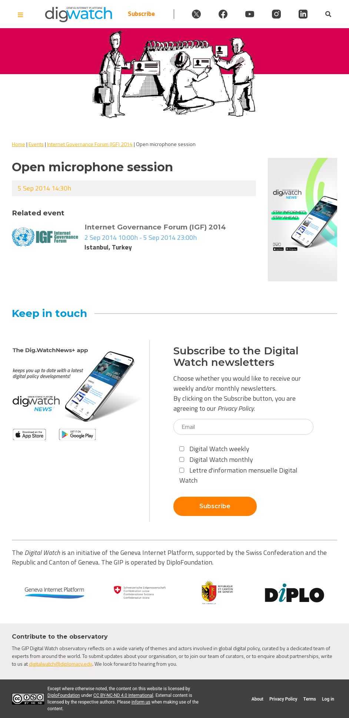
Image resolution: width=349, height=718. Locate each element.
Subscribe (141, 14)
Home (18, 144)
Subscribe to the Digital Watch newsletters (236, 356)
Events (36, 144)
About (257, 699)
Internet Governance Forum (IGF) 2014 (90, 144)
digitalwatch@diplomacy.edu (60, 664)
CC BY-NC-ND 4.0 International (123, 695)
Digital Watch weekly (214, 449)
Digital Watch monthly (216, 459)
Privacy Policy (235, 408)
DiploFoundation (63, 695)
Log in (328, 699)
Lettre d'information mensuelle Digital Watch (238, 475)
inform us (141, 702)
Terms (309, 699)
